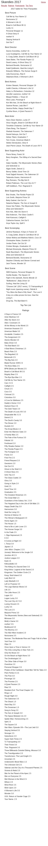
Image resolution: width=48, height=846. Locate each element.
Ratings (11, 6)
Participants (20, 6)
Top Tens (29, 6)
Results (4, 6)
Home (43, 2)
